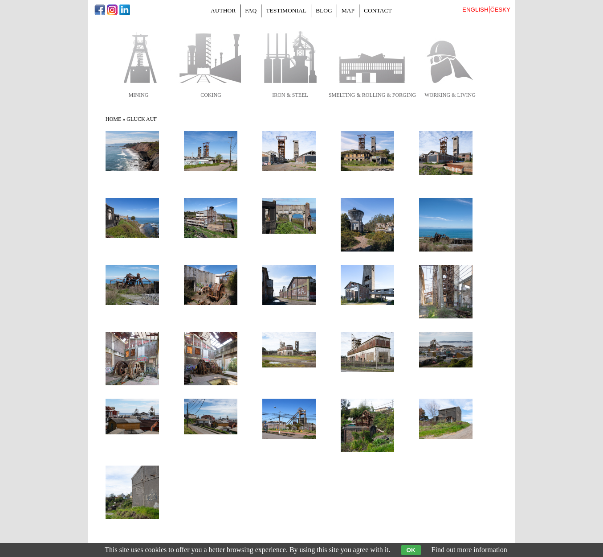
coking (210, 95)
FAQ (251, 10)
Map (348, 10)
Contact (378, 10)
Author (223, 10)
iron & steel (290, 95)
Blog (324, 10)
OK (411, 550)
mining (139, 95)
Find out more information (469, 549)
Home (113, 119)
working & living (450, 95)
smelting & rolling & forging (372, 95)
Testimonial (286, 10)
